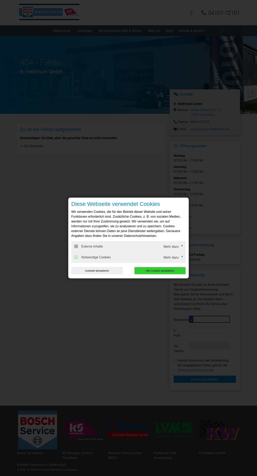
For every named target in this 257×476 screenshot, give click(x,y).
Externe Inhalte (88, 246)
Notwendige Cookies (92, 257)
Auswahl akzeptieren (97, 270)
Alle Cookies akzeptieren (160, 270)
